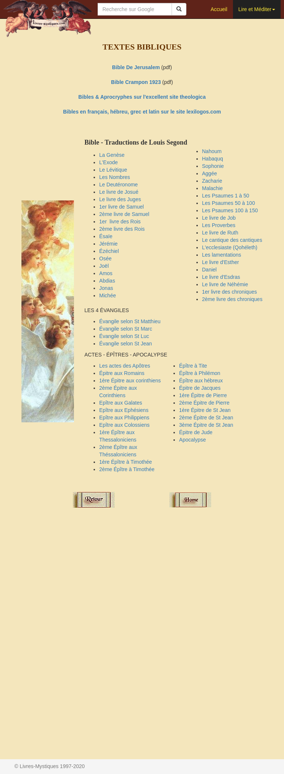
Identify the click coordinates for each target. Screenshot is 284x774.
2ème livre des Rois (122, 229)
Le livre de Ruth (220, 233)
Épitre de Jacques (199, 388)
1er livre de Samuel (121, 207)
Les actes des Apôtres (124, 366)
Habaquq (212, 159)
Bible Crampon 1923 (136, 82)
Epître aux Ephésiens (123, 410)
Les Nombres (114, 177)
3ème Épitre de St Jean (206, 425)
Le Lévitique (113, 170)
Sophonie (213, 166)
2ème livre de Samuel (124, 214)
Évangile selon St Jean (125, 344)
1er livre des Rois (120, 221)
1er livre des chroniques (229, 292)
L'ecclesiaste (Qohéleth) (229, 247)
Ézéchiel (109, 251)
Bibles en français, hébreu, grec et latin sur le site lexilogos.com (142, 112)
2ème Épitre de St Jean (206, 417)
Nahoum (212, 151)
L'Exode (108, 162)
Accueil (218, 9)
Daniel (209, 270)
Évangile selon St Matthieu (129, 321)
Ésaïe (105, 236)
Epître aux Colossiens (124, 425)
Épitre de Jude (195, 432)
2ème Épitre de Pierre (204, 403)
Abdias (107, 281)
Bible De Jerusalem (136, 67)
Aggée (209, 173)
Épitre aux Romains (121, 373)
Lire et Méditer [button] (257, 9)
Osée (105, 258)
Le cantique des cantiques (232, 240)
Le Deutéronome (118, 184)
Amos (105, 273)
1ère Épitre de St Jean (204, 410)
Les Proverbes (218, 225)
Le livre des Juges (120, 199)
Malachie (212, 188)
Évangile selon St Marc (125, 329)
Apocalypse (192, 440)
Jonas (106, 288)
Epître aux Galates (120, 403)
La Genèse (112, 155)
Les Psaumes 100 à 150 (230, 210)
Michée (107, 295)
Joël (104, 266)
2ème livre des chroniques (232, 299)
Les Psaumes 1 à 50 (225, 196)
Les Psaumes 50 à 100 (228, 203)
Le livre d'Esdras (221, 277)
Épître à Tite (193, 366)
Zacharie (212, 181)
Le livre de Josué (118, 192)
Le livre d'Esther (220, 262)
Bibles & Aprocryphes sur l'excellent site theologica (142, 97)
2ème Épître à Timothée (126, 469)
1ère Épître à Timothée (125, 462)
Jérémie (108, 244)
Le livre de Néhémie (225, 284)
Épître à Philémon (199, 373)
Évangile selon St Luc (124, 336)
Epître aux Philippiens (124, 417)
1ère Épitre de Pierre (203, 395)
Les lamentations (221, 255)
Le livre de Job (219, 218)
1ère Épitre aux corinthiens (130, 380)
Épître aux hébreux (201, 380)
